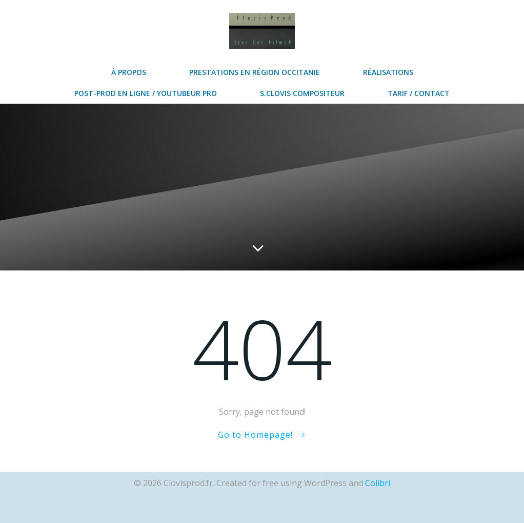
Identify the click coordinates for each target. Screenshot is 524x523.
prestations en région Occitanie (254, 72)
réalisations (388, 72)
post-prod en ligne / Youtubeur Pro (145, 93)
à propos (128, 72)
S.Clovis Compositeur (302, 93)
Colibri (377, 483)
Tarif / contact (419, 93)
